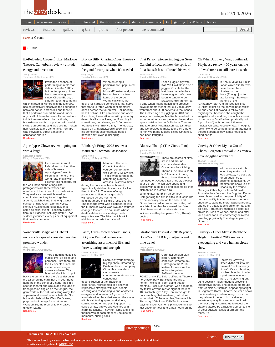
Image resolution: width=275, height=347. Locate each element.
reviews (29, 29)
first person (124, 29)
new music (45, 22)
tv (167, 22)
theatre (105, 22)
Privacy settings (137, 328)
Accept (212, 337)
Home (27, 37)
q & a (86, 29)
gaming (179, 22)
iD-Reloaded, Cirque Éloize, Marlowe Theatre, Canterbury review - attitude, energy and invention (50, 64)
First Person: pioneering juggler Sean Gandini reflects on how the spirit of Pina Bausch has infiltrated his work (166, 64)
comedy (121, 22)
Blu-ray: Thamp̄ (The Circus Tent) (164, 146)
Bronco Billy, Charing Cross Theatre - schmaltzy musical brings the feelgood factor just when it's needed (108, 64)
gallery (68, 29)
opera (62, 22)
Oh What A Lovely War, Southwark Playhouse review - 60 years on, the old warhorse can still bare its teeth (223, 64)
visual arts (153, 22)
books (211, 22)
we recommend (153, 29)
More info (66, 344)
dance (136, 22)
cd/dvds (196, 22)
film (74, 22)
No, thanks (233, 337)
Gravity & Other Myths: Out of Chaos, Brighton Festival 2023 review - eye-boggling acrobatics (224, 151)
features (49, 29)
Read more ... (30, 138)
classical (89, 22)
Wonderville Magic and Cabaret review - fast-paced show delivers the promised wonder (49, 237)
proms (103, 29)
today (28, 22)
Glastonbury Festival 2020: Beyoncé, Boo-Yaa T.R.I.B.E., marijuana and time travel (166, 237)
